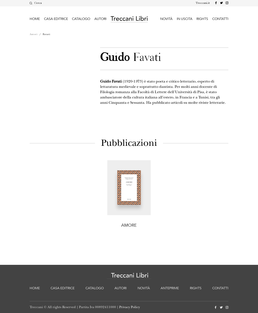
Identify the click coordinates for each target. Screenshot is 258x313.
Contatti (220, 19)
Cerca (36, 3)
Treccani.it (203, 3)
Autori (100, 19)
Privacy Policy (129, 307)
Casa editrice (56, 19)
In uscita (184, 19)
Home (35, 19)
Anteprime (170, 288)
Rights (202, 19)
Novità (166, 19)
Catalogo (81, 19)
